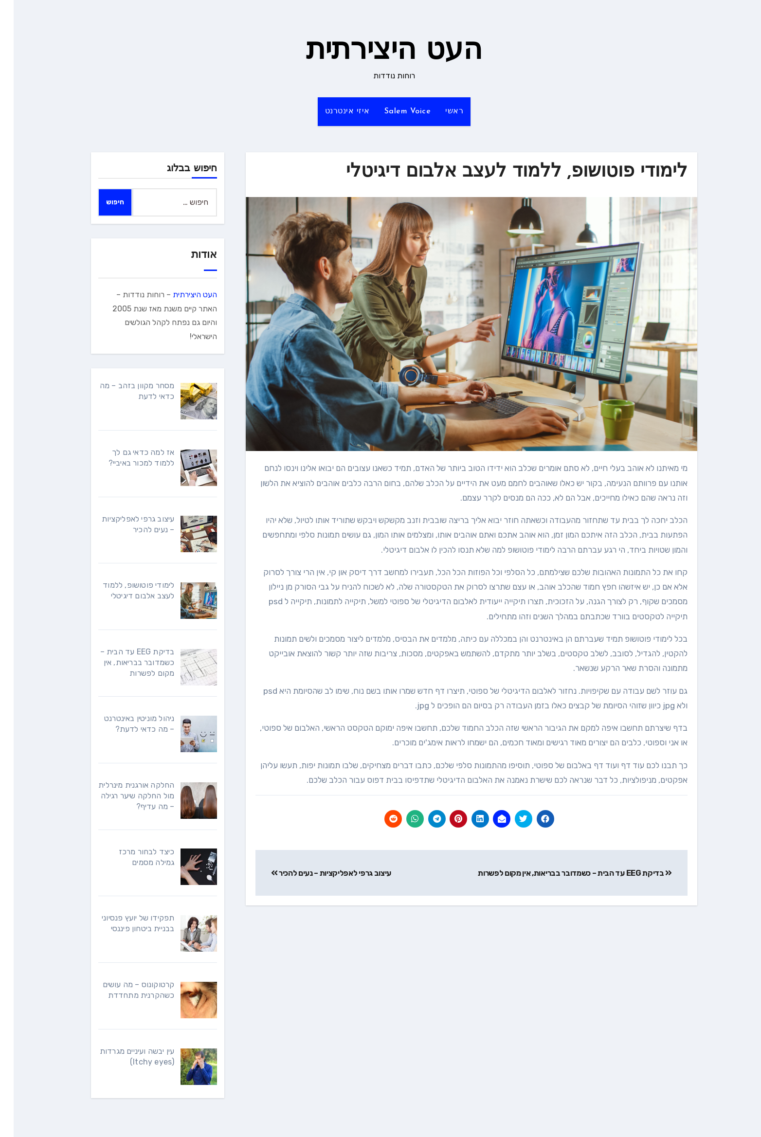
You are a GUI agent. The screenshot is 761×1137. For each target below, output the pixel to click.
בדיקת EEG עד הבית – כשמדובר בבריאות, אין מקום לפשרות (561, 873)
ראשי (441, 111)
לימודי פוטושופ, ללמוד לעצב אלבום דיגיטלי (503, 171)
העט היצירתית (380, 51)
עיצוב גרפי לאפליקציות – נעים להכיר (317, 873)
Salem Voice (394, 111)
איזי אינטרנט (333, 111)
